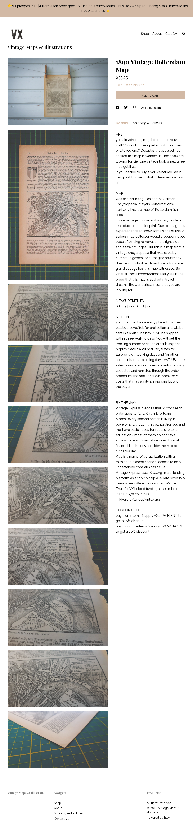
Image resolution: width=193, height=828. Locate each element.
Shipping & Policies (147, 123)
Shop (145, 34)
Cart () (171, 34)
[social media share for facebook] (118, 107)
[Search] (183, 34)
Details (122, 123)
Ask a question (151, 107)
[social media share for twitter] (126, 107)
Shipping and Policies (68, 813)
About (157, 34)
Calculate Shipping (130, 85)
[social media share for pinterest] (135, 107)
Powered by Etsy (158, 817)
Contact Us (61, 818)
